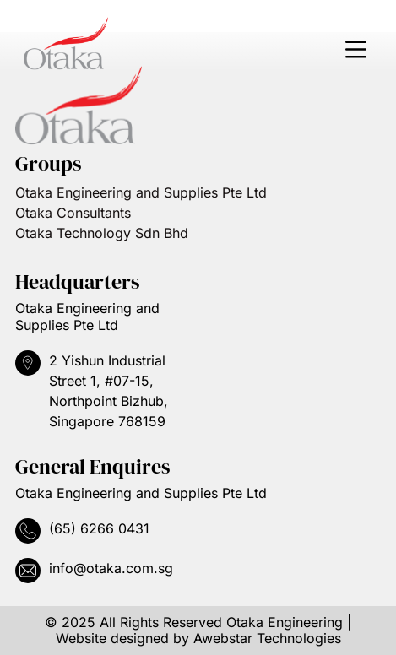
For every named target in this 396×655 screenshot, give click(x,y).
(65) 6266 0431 (99, 528)
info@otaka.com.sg (111, 568)
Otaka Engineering (284, 622)
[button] (355, 50)
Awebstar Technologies (267, 638)
